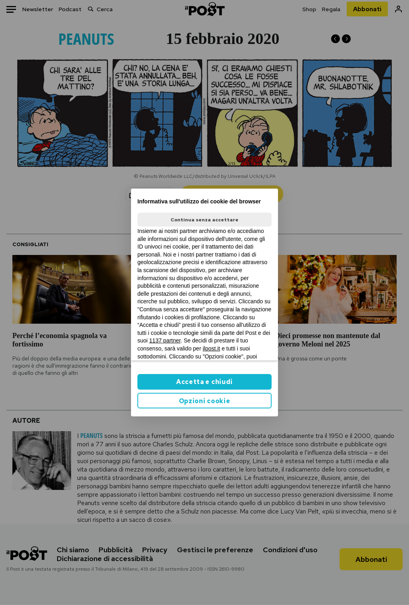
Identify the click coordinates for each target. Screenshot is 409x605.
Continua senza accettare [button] (204, 220)
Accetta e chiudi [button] (204, 382)
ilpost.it (211, 348)
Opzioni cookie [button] (204, 401)
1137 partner (165, 340)
